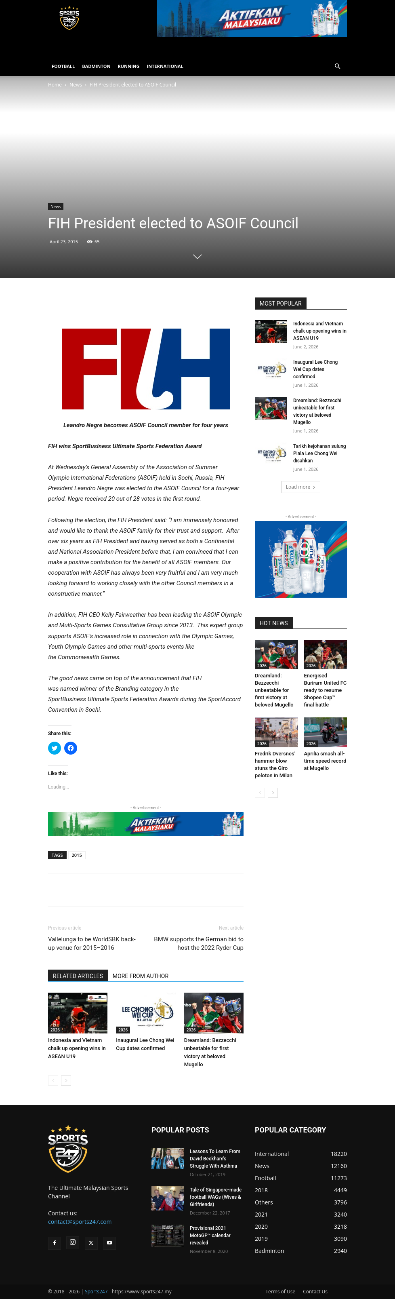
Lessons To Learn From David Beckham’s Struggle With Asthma (215, 1159)
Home (55, 84)
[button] (337, 66)
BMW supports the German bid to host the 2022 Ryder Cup (199, 943)
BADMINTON (96, 66)
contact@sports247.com (80, 1221)
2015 (77, 855)
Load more (301, 486)
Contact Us (315, 1291)
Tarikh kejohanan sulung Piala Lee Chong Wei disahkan (319, 453)
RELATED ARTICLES (78, 976)
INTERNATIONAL (165, 66)
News (75, 84)
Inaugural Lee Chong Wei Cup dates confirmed (315, 369)
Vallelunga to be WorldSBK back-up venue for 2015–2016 (92, 943)
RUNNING (128, 66)
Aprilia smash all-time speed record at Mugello (325, 761)
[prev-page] (53, 1080)
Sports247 (96, 1291)
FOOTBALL (63, 66)
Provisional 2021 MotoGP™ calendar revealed (210, 1235)
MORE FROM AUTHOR (140, 976)
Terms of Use (280, 1291)
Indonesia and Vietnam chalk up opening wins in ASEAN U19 (77, 1048)
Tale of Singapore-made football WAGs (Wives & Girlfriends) (216, 1197)
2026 (55, 1030)
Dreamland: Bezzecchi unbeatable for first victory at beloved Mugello (274, 690)
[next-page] (66, 1080)
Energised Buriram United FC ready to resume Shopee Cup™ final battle (325, 690)
